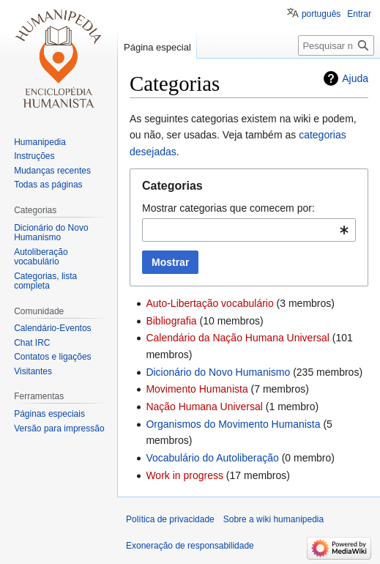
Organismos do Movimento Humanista (233, 424)
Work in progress (184, 475)
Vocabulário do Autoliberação (212, 458)
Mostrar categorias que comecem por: (228, 208)
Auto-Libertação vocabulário (209, 303)
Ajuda (355, 78)
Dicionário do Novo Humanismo (218, 372)
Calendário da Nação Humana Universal (237, 338)
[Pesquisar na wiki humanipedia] (336, 45)
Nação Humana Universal (204, 406)
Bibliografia (171, 321)
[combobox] (249, 230)
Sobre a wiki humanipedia (273, 519)
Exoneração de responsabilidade (190, 546)
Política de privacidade (170, 519)
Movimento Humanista (196, 389)
